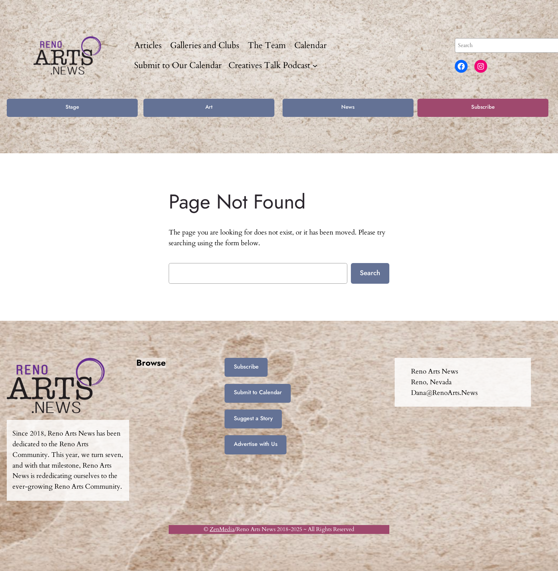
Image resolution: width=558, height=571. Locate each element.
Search (370, 273)
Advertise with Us (256, 444)
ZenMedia (222, 529)
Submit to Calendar (258, 392)
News (347, 107)
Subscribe (483, 107)
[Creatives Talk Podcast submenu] (314, 65)
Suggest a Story (253, 418)
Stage (72, 107)
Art (208, 107)
